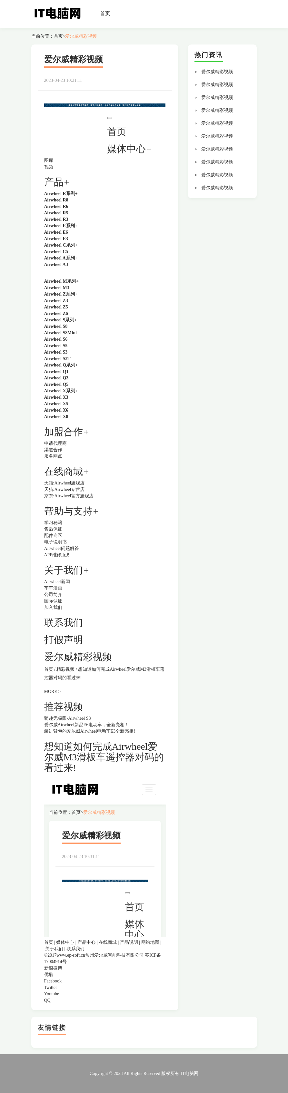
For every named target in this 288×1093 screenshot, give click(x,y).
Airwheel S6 (56, 339)
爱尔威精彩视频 (81, 36)
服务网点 (53, 456)
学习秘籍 (53, 522)
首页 (105, 13)
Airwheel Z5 (56, 307)
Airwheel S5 (56, 345)
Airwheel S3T (57, 358)
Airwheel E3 (56, 238)
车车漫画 (53, 588)
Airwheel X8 (56, 416)
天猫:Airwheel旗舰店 (64, 483)
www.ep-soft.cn (70, 955)
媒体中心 (65, 942)
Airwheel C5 (56, 251)
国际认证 (53, 601)
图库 (48, 160)
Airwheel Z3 (56, 300)
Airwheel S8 (56, 326)
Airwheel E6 (56, 232)
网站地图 (150, 942)
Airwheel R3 (56, 219)
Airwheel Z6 (56, 313)
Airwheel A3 (56, 264)
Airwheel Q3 (56, 378)
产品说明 (129, 942)
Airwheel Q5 (56, 384)
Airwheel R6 (56, 206)
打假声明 (63, 639)
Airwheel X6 (56, 410)
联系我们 (63, 622)
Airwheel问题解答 (61, 548)
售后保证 (53, 529)
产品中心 (86, 942)
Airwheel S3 (56, 352)
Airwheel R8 (56, 200)
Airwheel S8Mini (60, 332)
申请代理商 (55, 443)
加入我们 (53, 607)
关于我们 (54, 948)
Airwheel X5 (56, 403)
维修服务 (61, 554)
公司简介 (53, 594)
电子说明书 (55, 542)
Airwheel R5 (56, 212)
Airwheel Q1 (56, 371)
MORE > (52, 691)
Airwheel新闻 (57, 581)
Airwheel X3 (56, 397)
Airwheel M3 (56, 287)
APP (48, 554)
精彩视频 (65, 669)
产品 (54, 182)
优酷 (48, 974)
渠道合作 (53, 449)
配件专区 (53, 535)
